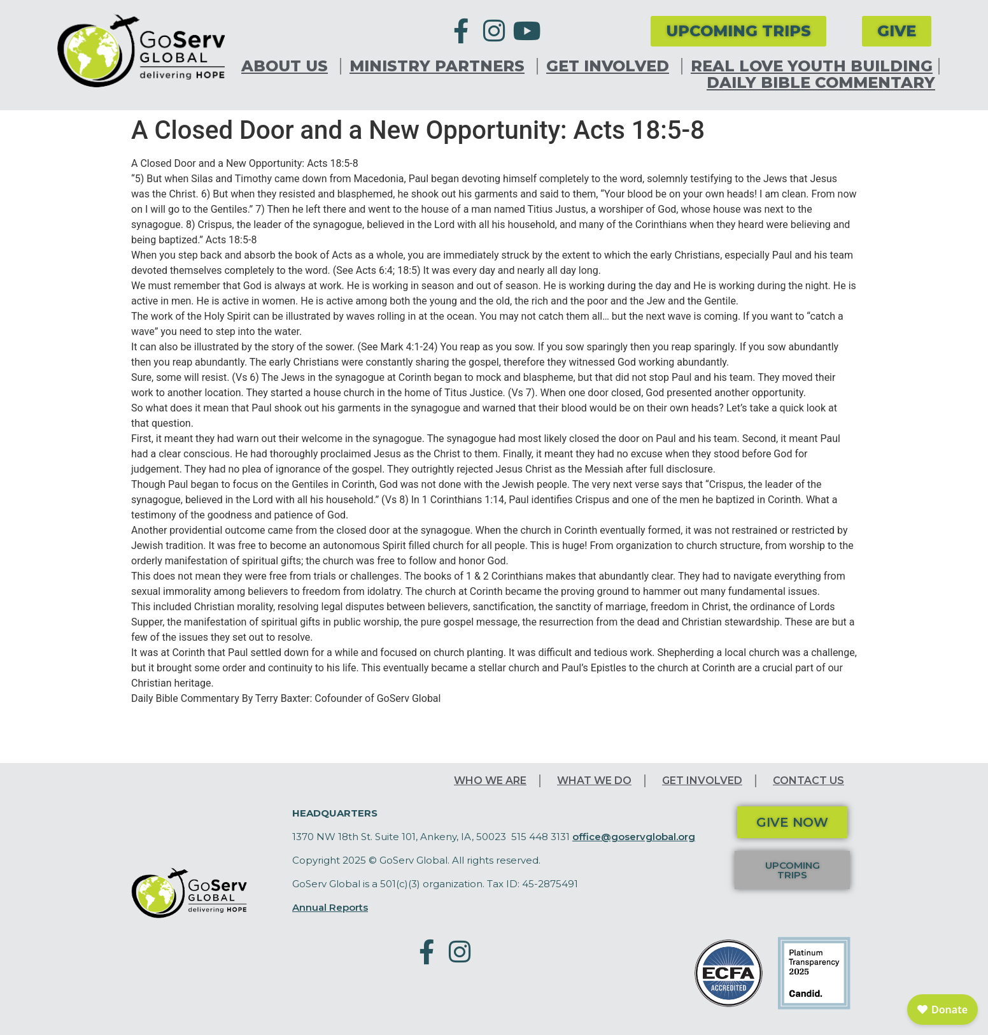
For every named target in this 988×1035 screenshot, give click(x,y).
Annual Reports (330, 907)
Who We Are (490, 780)
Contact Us (808, 780)
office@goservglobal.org (633, 837)
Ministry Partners (440, 66)
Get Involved (610, 66)
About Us (287, 66)
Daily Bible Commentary (821, 83)
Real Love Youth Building (812, 66)
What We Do (594, 780)
